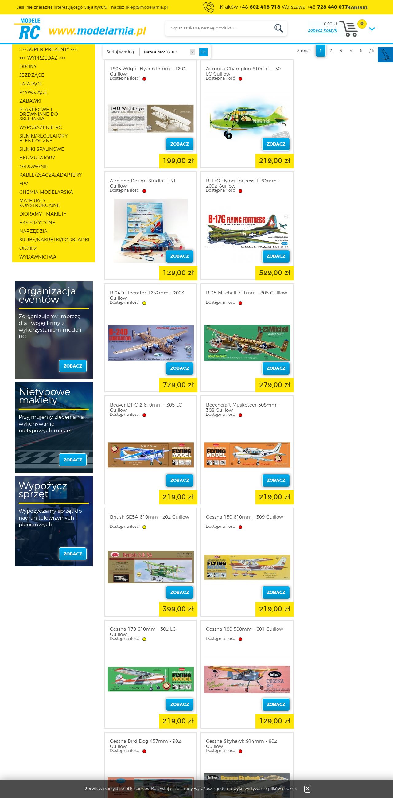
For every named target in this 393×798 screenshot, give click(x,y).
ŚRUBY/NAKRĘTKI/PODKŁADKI (54, 240)
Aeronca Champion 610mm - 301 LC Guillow (241, 71)
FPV (23, 183)
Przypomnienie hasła (113, 754)
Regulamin (35, 732)
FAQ (28, 761)
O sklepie (32, 724)
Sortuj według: (121, 52)
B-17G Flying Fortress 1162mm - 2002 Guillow (147, 184)
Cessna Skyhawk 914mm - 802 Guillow (237, 520)
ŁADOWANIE (33, 166)
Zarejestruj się (105, 732)
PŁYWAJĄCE (33, 92)
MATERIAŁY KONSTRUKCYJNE (39, 203)
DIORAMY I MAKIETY (42, 214)
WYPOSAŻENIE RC (40, 127)
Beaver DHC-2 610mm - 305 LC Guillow (146, 296)
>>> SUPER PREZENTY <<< (48, 49)
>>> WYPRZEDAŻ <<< (42, 58)
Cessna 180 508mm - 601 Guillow (333, 405)
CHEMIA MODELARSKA (46, 192)
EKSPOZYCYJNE (37, 222)
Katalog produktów (178, 739)
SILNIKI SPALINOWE (41, 149)
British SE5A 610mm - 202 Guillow (325, 296)
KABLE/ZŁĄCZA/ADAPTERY (50, 175)
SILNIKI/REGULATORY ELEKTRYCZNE (43, 138)
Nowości (167, 732)
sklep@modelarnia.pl (146, 8)
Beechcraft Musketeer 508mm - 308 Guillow (239, 296)
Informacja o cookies (45, 747)
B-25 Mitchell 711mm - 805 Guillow (326, 184)
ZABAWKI (30, 101)
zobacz (73, 366)
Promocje (168, 724)
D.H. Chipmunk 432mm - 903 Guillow (329, 520)
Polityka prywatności (44, 739)
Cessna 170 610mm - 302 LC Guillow (235, 408)
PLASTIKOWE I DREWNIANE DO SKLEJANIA (38, 114)
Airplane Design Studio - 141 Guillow (328, 71)
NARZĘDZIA (33, 231)
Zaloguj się (102, 724)
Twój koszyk (103, 747)
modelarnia (80, 28)
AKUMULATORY (37, 158)
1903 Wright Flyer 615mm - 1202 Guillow (148, 71)
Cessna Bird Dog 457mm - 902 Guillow (145, 520)
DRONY (28, 66)
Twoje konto (104, 739)
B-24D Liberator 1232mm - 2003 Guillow (239, 184)
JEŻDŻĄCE (31, 75)
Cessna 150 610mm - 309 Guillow (148, 405)
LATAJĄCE (30, 84)
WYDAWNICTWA (37, 257)
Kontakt (31, 754)
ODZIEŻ (28, 248)
